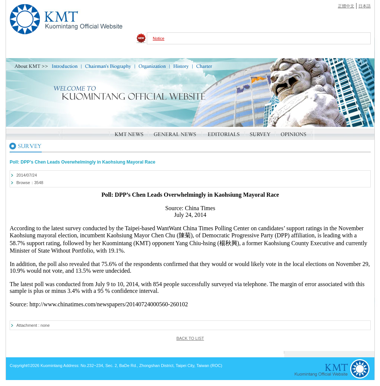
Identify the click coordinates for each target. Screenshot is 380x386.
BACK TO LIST (190, 338)
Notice (158, 38)
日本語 (364, 6)
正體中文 (346, 6)
